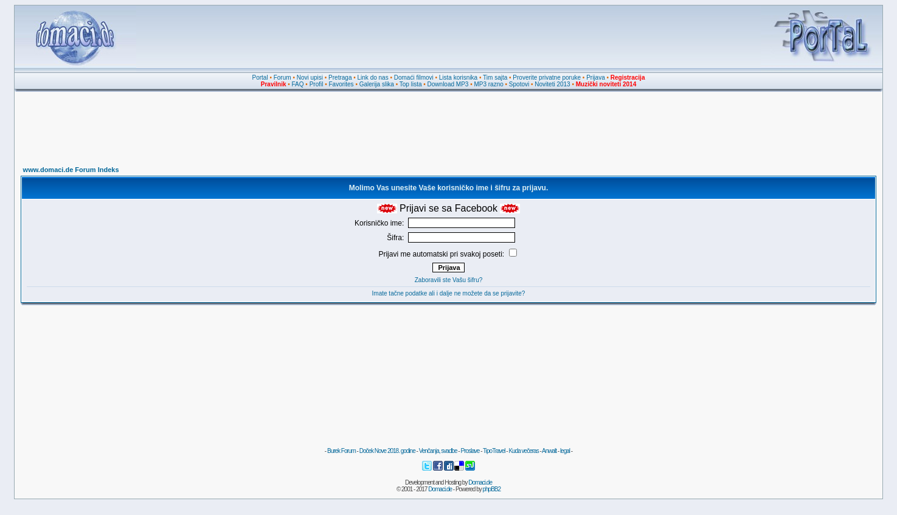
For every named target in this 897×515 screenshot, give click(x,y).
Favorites (340, 84)
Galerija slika (376, 84)
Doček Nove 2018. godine (387, 451)
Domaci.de (480, 482)
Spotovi (519, 84)
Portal (260, 77)
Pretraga (340, 77)
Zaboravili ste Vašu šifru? (449, 280)
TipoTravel (494, 451)
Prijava (595, 77)
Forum (282, 77)
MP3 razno (488, 84)
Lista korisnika (458, 77)
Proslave (469, 451)
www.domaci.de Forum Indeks (71, 169)
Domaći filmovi (414, 77)
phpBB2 (492, 489)
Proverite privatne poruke (547, 77)
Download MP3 (448, 84)
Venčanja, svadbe (438, 451)
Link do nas (373, 77)
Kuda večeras (523, 451)
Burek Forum (341, 451)
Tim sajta (495, 77)
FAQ (298, 84)
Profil (317, 84)
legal (565, 451)
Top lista (411, 84)
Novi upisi (310, 77)
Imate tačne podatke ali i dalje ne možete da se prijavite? (448, 293)
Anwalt (549, 451)
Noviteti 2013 (552, 84)
